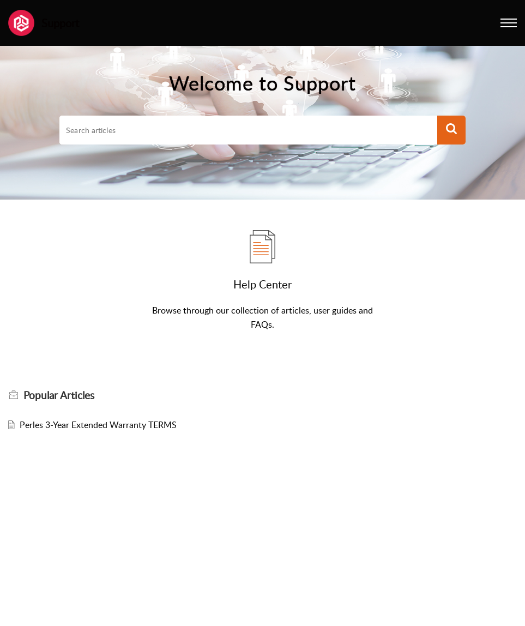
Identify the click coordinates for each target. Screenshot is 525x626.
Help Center (262, 284)
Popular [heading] (58, 395)
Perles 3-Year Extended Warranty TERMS (98, 425)
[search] (248, 130)
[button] (508, 22)
